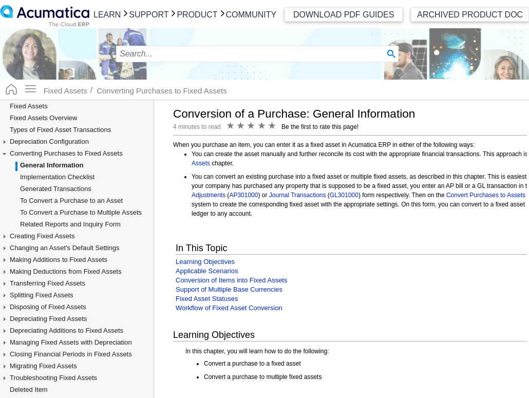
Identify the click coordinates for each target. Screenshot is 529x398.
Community (251, 14)
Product (197, 14)
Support (148, 14)
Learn (107, 14)
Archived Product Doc (470, 14)
